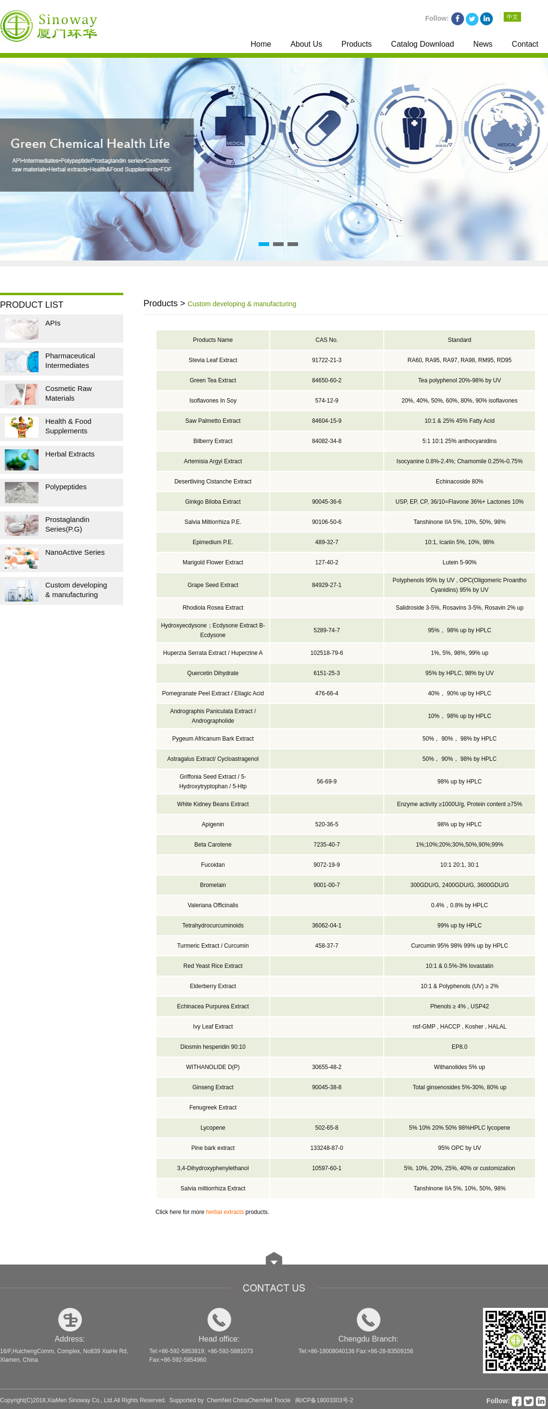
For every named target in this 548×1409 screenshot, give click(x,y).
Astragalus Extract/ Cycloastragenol (213, 759)
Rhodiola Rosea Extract (213, 607)
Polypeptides (66, 487)
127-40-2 (327, 562)
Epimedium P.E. (213, 542)
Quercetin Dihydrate (213, 673)
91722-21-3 (326, 360)
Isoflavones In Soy (212, 400)
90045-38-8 (326, 1087)
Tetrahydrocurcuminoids (213, 925)
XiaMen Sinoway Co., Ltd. (80, 1400)
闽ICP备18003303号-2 (324, 1400)
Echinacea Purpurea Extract (212, 1006)
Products (356, 44)
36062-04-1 (326, 925)
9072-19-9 (326, 864)
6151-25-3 (326, 673)
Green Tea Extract (213, 380)
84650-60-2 (326, 380)
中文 (512, 16)
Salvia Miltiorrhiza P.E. (213, 522)
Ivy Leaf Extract (213, 1026)
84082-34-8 (326, 441)
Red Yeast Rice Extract (213, 966)
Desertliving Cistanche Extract (212, 481)
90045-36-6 (326, 501)
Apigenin (213, 824)
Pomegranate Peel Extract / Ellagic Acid (212, 693)
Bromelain (213, 885)
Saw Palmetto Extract (213, 420)
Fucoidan (213, 864)
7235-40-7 (326, 844)
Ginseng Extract (213, 1087)
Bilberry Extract (213, 441)
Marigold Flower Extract (213, 562)
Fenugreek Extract (212, 1107)
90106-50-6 (326, 522)
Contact (525, 44)
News (483, 44)
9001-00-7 (326, 885)
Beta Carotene (213, 844)
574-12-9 (327, 400)
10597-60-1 (326, 1168)
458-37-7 (327, 945)
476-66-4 (327, 693)
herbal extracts (225, 1212)
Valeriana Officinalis (213, 905)
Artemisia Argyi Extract (213, 461)
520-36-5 (327, 824)
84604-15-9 (326, 420)
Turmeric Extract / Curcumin (213, 945)
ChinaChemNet (253, 1400)
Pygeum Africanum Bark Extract (212, 738)
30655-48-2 (326, 1067)
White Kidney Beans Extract (213, 804)
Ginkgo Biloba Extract (213, 501)
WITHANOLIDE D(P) (213, 1067)
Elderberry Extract (213, 986)
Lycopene (212, 1127)
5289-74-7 (326, 630)
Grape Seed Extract (213, 585)
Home (260, 44)
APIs (53, 323)
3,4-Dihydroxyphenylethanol (213, 1168)
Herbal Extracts (70, 454)
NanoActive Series (74, 552)
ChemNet (219, 1400)
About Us (306, 44)
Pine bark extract (213, 1148)
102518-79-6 (327, 653)
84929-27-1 (326, 585)
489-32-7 (327, 542)
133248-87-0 (327, 1148)
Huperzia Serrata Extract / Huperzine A (213, 653)
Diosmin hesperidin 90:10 (212, 1047)
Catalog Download (422, 44)
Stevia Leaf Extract (213, 360)
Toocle (282, 1400)
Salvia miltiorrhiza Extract (213, 1188)
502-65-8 (327, 1127)
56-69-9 (327, 781)
